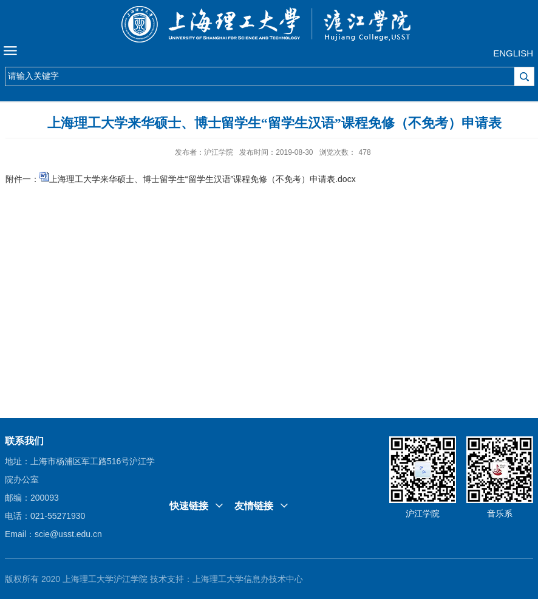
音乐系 (499, 513)
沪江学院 (423, 513)
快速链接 (188, 506)
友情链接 (253, 506)
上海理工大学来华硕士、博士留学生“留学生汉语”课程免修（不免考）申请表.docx (202, 179)
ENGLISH (513, 53)
